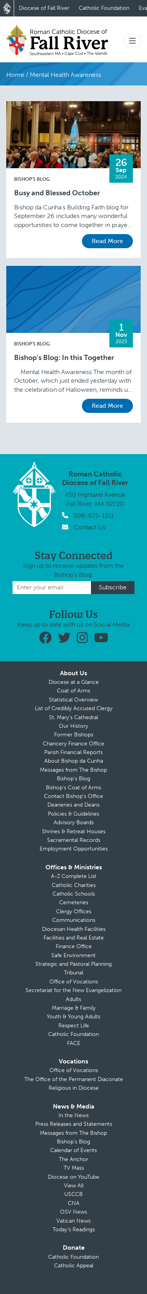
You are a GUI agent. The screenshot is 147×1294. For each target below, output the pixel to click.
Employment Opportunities (74, 848)
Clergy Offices (73, 911)
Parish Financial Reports (73, 752)
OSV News (73, 1212)
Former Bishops (73, 734)
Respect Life (73, 1025)
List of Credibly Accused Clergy (74, 708)
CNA (74, 1203)
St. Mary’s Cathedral (73, 717)
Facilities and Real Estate (74, 937)
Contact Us (89, 527)
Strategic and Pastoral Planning (73, 964)
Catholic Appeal (73, 1265)
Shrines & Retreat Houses (73, 831)
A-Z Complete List (73, 876)
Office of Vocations (73, 981)
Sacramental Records (73, 840)
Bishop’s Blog (73, 778)
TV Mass (74, 1168)
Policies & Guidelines (73, 814)
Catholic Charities (74, 885)
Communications (73, 920)
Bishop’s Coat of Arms (73, 787)
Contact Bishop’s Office (73, 796)
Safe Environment (73, 955)
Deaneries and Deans (73, 804)
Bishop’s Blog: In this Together (64, 358)
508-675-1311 (94, 515)
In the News (73, 1115)
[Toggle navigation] (132, 41)
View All (73, 1185)
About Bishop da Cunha (73, 761)
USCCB (73, 1194)
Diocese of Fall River (44, 8)
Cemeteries (73, 902)
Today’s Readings (74, 1229)
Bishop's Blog (32, 179)
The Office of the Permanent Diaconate (73, 1079)
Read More (107, 241)
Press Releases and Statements (73, 1124)
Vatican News (73, 1221)
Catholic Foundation (104, 8)
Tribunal (73, 972)
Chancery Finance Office (73, 743)
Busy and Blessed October (57, 193)
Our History (73, 726)
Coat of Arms (73, 690)
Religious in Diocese (74, 1088)
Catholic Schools (74, 894)
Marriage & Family (74, 1008)
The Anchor (73, 1159)
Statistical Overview (73, 699)
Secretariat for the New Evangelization (73, 990)
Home (15, 74)
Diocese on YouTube (73, 1177)
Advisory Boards (74, 822)
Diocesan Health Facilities (73, 929)
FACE (73, 1043)
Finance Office (74, 946)
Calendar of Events (73, 1150)
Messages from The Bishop (73, 770)
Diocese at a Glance (74, 682)
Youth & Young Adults (73, 1016)
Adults (73, 999)
